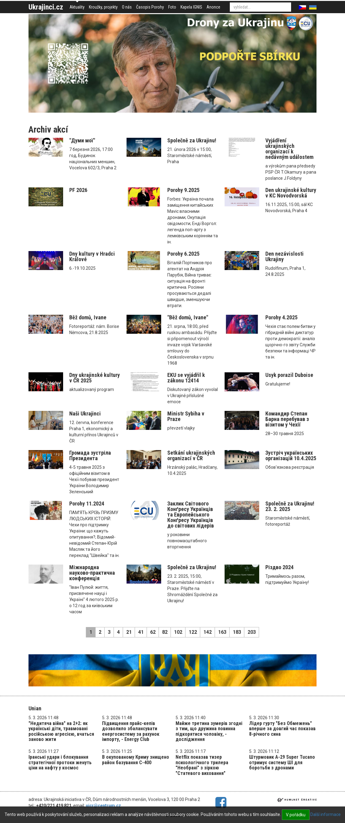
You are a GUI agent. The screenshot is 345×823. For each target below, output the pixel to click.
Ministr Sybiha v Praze (185, 416)
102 (178, 632)
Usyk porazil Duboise (289, 375)
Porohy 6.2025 (183, 253)
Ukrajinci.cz (45, 7)
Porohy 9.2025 (183, 190)
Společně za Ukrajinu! (191, 140)
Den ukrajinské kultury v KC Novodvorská (290, 193)
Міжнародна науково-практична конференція (92, 572)
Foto (172, 7)
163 (222, 632)
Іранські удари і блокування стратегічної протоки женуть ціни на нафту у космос (60, 762)
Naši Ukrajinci (85, 413)
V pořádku (295, 814)
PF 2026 (78, 190)
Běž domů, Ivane (87, 317)
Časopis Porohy (150, 7)
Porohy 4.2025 (281, 317)
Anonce (213, 7)
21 (129, 632)
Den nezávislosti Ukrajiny (284, 256)
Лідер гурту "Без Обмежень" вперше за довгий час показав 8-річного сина (282, 728)
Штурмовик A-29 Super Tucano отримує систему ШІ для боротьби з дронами (282, 762)
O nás (127, 7)
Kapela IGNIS (191, 7)
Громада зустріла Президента (90, 455)
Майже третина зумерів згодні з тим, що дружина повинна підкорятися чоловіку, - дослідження (209, 731)
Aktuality (77, 7)
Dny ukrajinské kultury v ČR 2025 (94, 378)
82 (165, 632)
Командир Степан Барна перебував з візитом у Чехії (287, 419)
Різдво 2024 (279, 567)
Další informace (325, 814)
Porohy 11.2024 (86, 503)
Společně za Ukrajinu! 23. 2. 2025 (289, 506)
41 (141, 632)
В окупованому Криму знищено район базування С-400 (135, 759)
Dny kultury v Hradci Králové (92, 256)
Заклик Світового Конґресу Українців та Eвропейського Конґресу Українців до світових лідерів (190, 514)
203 (252, 632)
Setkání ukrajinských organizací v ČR (191, 455)
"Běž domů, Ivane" (187, 317)
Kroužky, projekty (103, 7)
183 (237, 632)
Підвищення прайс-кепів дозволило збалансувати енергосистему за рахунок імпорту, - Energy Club (130, 731)
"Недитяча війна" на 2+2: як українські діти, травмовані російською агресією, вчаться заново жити (61, 731)
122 (193, 632)
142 (207, 632)
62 (153, 632)
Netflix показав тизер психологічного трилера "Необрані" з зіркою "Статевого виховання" (202, 765)
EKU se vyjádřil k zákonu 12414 (186, 378)
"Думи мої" (82, 140)
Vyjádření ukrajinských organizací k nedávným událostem (289, 148)
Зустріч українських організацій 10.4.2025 (290, 455)
